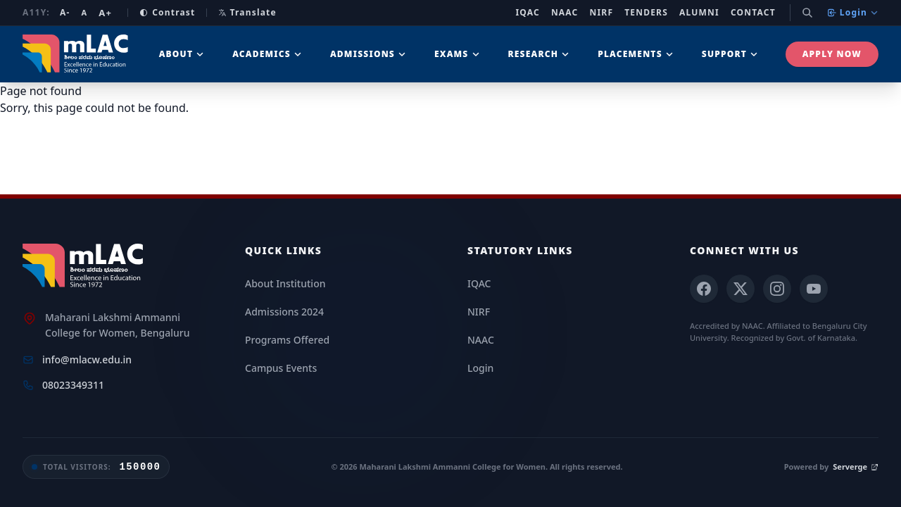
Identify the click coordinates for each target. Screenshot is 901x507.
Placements (636, 54)
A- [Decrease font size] (65, 12)
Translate (247, 12)
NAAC (565, 12)
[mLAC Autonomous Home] (77, 54)
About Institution (285, 283)
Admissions (368, 54)
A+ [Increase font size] (105, 12)
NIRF (602, 12)
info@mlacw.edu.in (87, 359)
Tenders (646, 12)
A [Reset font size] (84, 12)
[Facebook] (704, 289)
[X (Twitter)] (740, 289)
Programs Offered (287, 339)
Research (539, 54)
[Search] (807, 12)
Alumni (699, 12)
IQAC (527, 12)
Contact (753, 12)
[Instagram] (777, 289)
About (182, 54)
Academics (267, 54)
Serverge (855, 466)
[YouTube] (814, 289)
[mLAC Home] (85, 266)
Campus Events (281, 368)
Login (852, 12)
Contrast (167, 12)
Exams (457, 54)
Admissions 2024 (284, 311)
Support (730, 54)
